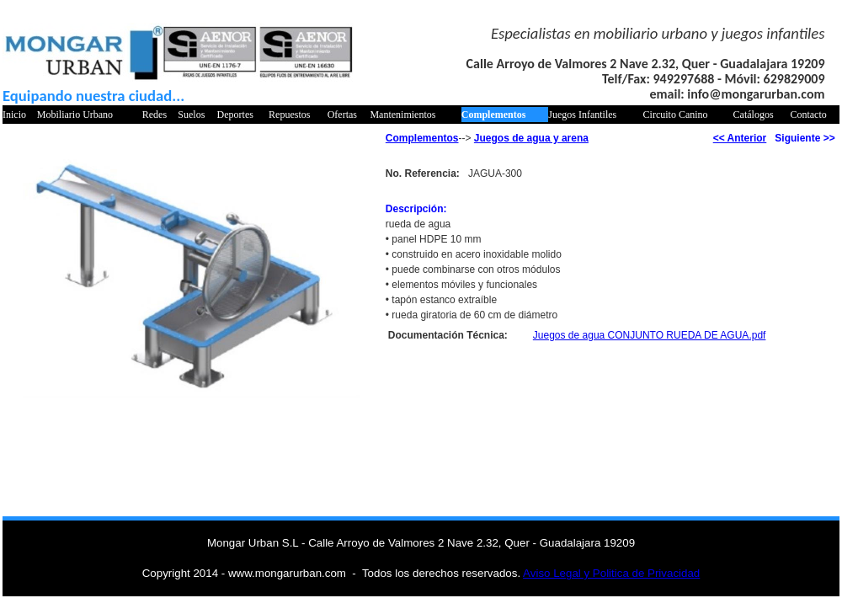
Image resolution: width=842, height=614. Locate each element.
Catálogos (753, 114)
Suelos (191, 114)
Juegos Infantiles (582, 114)
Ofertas (342, 114)
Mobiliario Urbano (75, 114)
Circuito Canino (675, 114)
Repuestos (289, 114)
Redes (154, 114)
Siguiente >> (804, 138)
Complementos (493, 114)
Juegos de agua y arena (531, 138)
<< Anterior (740, 138)
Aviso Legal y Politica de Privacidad (611, 573)
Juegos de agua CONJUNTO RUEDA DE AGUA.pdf (649, 335)
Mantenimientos (402, 114)
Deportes (235, 114)
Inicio (14, 114)
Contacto (808, 114)
